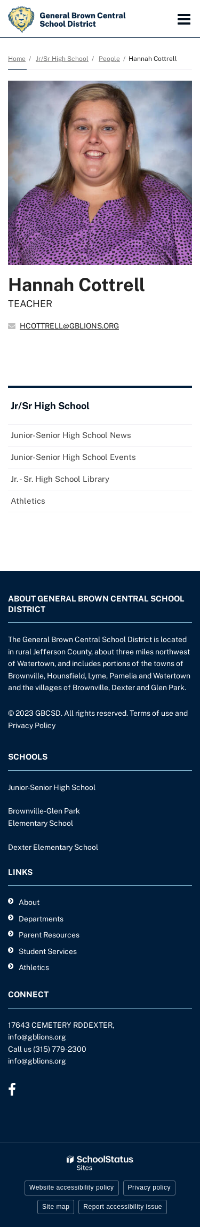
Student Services (48, 951)
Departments (41, 919)
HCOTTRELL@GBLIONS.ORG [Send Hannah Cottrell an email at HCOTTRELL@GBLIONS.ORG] (69, 326)
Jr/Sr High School (62, 58)
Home (17, 58)
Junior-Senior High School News (71, 435)
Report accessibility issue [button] (122, 1206)
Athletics (28, 500)
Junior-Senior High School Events (73, 457)
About (29, 902)
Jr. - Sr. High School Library (60, 478)
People (109, 58)
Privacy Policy (31, 725)
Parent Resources (49, 935)
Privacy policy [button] (149, 1187)
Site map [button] (55, 1206)
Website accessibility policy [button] (71, 1187)
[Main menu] (184, 18)
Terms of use (151, 713)
